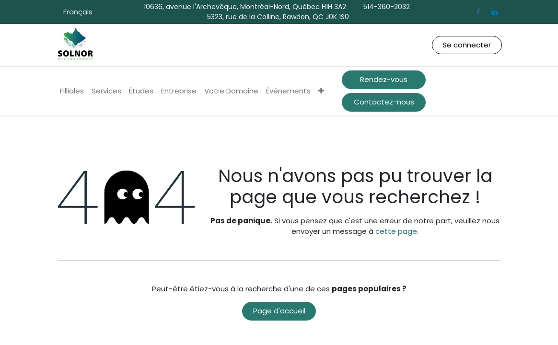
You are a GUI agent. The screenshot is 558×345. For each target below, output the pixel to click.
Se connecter (466, 45)
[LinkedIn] (494, 12)
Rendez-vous (383, 79)
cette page (396, 231)
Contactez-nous (384, 102)
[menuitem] (72, 91)
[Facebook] (478, 12)
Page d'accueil (279, 311)
